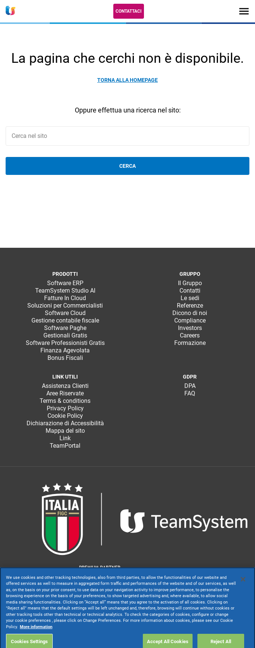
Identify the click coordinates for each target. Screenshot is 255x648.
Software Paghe (65, 327)
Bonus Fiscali (65, 357)
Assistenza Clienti (65, 385)
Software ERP (65, 283)
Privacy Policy (65, 408)
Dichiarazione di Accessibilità (65, 423)
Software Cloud (65, 313)
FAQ (189, 393)
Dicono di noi (189, 313)
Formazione (190, 342)
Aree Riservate (65, 393)
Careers (190, 335)
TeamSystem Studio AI (65, 290)
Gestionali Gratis (65, 335)
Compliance (190, 320)
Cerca (127, 166)
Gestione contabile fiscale (65, 320)
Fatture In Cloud (65, 298)
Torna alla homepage (127, 80)
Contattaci (129, 11)
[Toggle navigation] (244, 11)
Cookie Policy (65, 415)
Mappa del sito (65, 430)
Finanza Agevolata (65, 350)
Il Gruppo (190, 283)
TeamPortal (65, 445)
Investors (190, 327)
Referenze (190, 305)
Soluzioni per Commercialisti (65, 305)
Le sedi (190, 298)
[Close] (243, 592)
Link (65, 438)
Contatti (189, 290)
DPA (190, 385)
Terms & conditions (65, 400)
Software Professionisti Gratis (65, 342)
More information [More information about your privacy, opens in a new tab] (36, 640)
